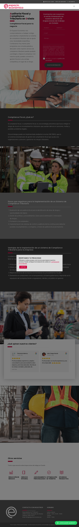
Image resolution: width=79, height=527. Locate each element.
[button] (66, 523)
